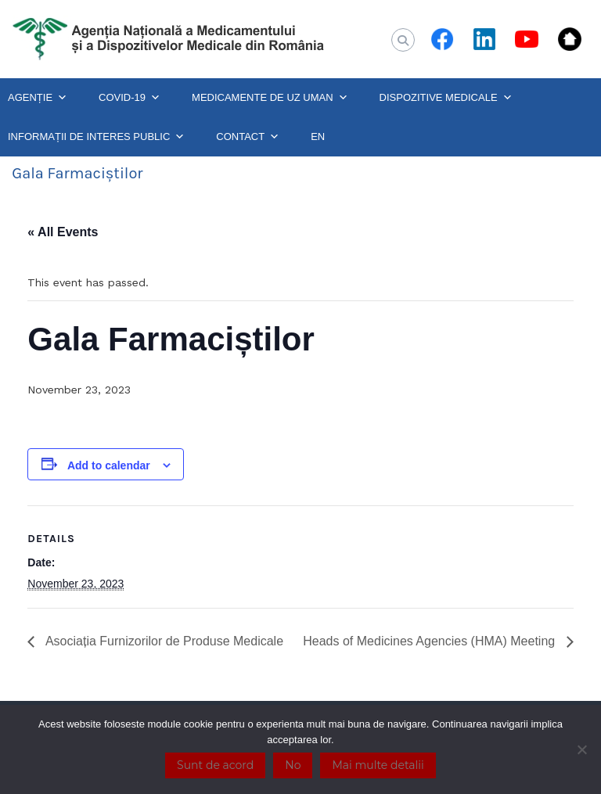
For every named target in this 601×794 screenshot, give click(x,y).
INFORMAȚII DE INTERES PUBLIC (96, 136)
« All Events (62, 232)
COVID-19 (129, 97)
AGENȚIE (37, 97)
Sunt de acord (215, 765)
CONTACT (247, 136)
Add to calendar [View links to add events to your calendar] (108, 465)
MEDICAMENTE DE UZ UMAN (270, 97)
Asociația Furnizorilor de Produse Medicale (162, 641)
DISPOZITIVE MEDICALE (446, 97)
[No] (581, 749)
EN (318, 136)
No (292, 765)
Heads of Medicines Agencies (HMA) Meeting (430, 641)
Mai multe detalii (377, 765)
